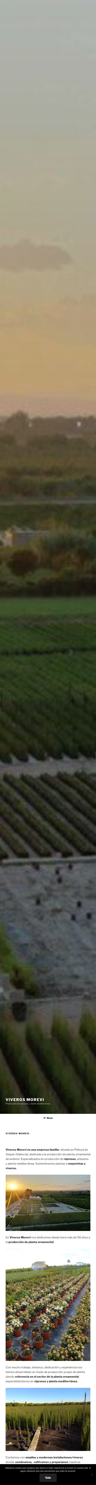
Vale (48, 1477)
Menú (48, 1118)
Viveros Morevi (25, 1099)
